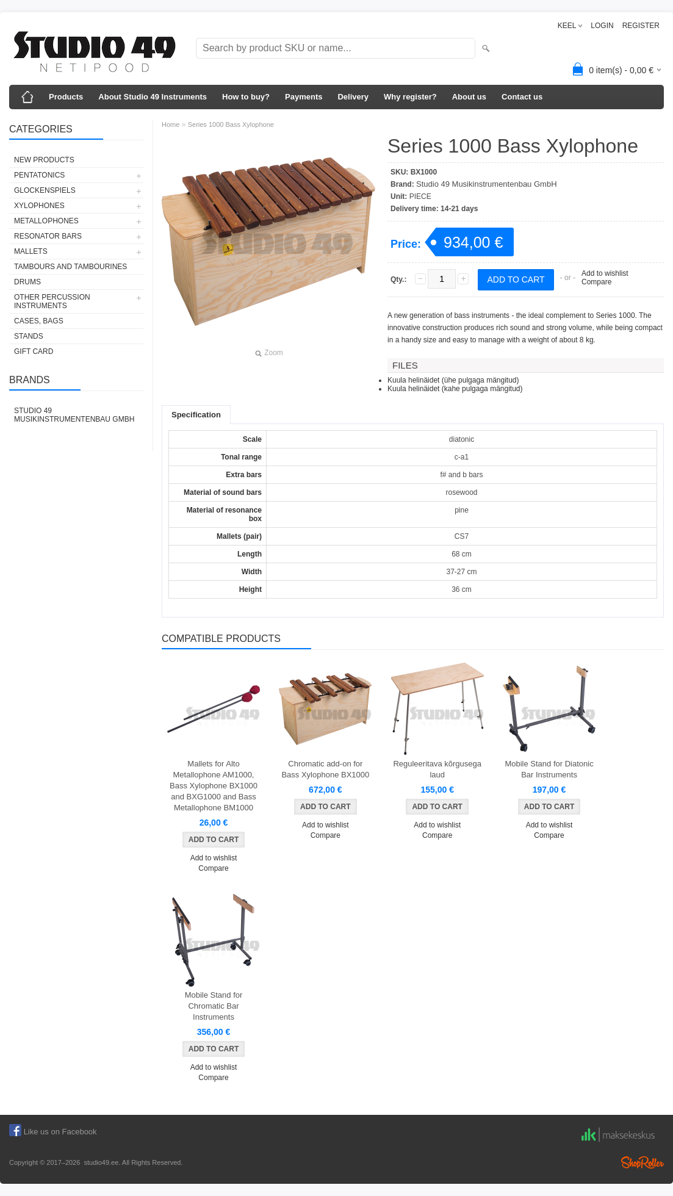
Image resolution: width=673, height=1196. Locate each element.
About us (469, 96)
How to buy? (246, 96)
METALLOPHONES (46, 221)
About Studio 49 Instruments (152, 96)
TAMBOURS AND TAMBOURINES (70, 266)
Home (170, 124)
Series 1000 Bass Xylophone (231, 124)
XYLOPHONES (39, 205)
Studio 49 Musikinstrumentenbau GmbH (74, 414)
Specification (196, 414)
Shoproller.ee (642, 1162)
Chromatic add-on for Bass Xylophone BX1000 (325, 769)
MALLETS (31, 251)
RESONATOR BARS (48, 236)
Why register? (410, 96)
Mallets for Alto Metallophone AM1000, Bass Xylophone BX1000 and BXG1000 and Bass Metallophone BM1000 (213, 785)
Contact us (522, 96)
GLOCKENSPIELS (45, 190)
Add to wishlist (604, 273)
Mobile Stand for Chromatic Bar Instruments (214, 1005)
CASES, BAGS (38, 321)
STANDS (28, 336)
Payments (303, 96)
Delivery (353, 96)
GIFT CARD (33, 351)
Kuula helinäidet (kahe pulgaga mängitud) (455, 388)
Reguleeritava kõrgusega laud (437, 769)
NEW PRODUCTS (44, 160)
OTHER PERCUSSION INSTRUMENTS (52, 301)
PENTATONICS (39, 175)
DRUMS (27, 282)
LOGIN (602, 25)
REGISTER (641, 25)
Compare (596, 282)
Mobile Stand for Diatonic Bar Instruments (549, 769)
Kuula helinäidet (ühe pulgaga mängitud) (453, 380)
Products (66, 96)
